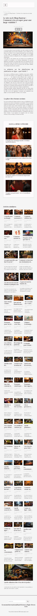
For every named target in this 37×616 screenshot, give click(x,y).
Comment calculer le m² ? (16, 238)
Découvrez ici (7, 77)
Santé (19, 605)
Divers (9, 12)
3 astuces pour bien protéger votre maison (18, 469)
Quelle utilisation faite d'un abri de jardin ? (17, 582)
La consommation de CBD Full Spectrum (28, 469)
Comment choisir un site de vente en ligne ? (28, 490)
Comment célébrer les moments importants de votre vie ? (18, 176)
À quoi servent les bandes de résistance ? (25, 283)
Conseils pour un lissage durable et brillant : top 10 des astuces (18, 141)
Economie (5, 605)
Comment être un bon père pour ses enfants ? (18, 407)
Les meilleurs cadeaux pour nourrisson (18, 427)
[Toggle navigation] (5, 5)
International (12, 605)
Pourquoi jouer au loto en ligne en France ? (8, 325)
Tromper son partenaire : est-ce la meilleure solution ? (18, 193)
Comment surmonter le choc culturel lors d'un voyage (18, 158)
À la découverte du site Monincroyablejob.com (11, 283)
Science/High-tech (26, 605)
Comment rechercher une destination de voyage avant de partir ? (26, 262)
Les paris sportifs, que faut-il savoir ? (11, 261)
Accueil (4, 12)
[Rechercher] (17, 601)
